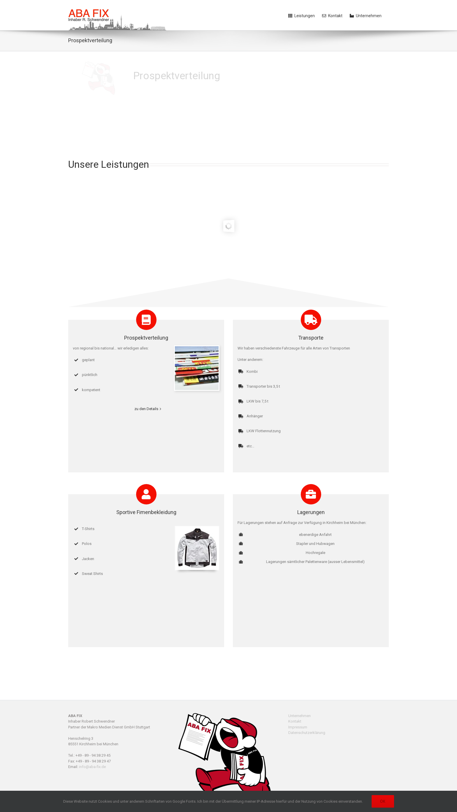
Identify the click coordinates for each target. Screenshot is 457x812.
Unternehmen (299, 716)
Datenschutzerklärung (306, 732)
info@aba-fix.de (92, 767)
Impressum (297, 727)
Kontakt (294, 721)
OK (383, 801)
